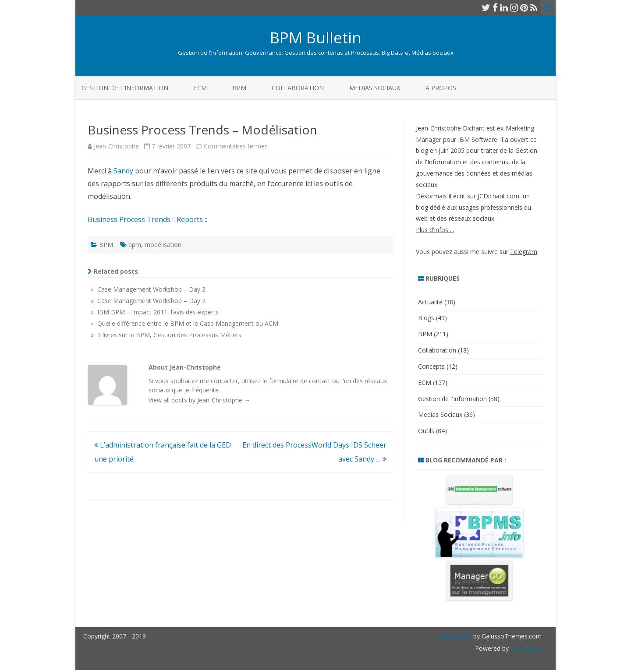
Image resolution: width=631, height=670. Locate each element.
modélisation (163, 244)
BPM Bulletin (316, 37)
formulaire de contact (299, 381)
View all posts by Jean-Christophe (199, 400)
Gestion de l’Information (125, 88)
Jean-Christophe (116, 146)
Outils (426, 431)
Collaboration (298, 88)
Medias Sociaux (374, 88)
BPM (239, 88)
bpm (134, 244)
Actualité (430, 302)
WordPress (525, 648)
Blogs (426, 318)
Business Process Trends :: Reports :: (147, 219)
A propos (440, 88)
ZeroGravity (454, 636)
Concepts (431, 366)
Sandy (123, 171)
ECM (200, 88)
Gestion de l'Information (452, 399)
